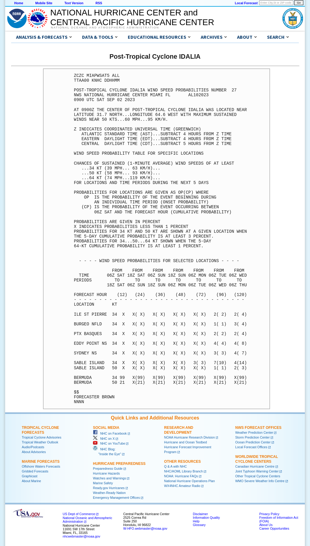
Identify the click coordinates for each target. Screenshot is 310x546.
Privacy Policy (269, 514)
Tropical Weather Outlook (40, 442)
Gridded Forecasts (35, 471)
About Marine (31, 481)
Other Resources (182, 461)
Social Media (106, 428)
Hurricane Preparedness (119, 464)
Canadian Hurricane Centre (255, 466)
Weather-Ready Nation (109, 493)
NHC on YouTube (109, 443)
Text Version (74, 3)
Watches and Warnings (109, 478)
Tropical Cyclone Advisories (41, 437)
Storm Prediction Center (252, 437)
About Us (265, 525)
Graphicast (30, 476)
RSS (98, 3)
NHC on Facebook (110, 433)
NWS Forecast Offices (258, 428)
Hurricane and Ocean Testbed (185, 442)
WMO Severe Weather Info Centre (260, 481)
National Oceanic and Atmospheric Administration (105, 27)
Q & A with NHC (175, 466)
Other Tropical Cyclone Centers (257, 476)
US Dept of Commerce (79, 514)
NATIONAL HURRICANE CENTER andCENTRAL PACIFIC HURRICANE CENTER (132, 17)
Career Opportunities (274, 528)
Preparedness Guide (108, 468)
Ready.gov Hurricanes (109, 488)
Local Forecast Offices (251, 447)
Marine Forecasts (41, 461)
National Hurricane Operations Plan (189, 481)
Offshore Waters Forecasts (41, 466)
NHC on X (104, 438)
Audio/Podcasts (33, 447)
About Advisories (34, 452)
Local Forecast (246, 3)
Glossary (199, 525)
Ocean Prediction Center (253, 442)
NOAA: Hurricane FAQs (181, 476)
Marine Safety (103, 483)
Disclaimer (200, 514)
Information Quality (206, 517)
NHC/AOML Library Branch (183, 471)
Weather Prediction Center (254, 432)
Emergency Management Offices (116, 497)
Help (196, 521)
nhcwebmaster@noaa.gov (81, 536)
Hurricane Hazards (106, 473)
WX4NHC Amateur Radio (182, 486)
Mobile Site (43, 3)
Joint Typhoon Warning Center (257, 471)
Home (18, 3)
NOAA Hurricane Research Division (189, 437)
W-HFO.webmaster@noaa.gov (145, 528)
